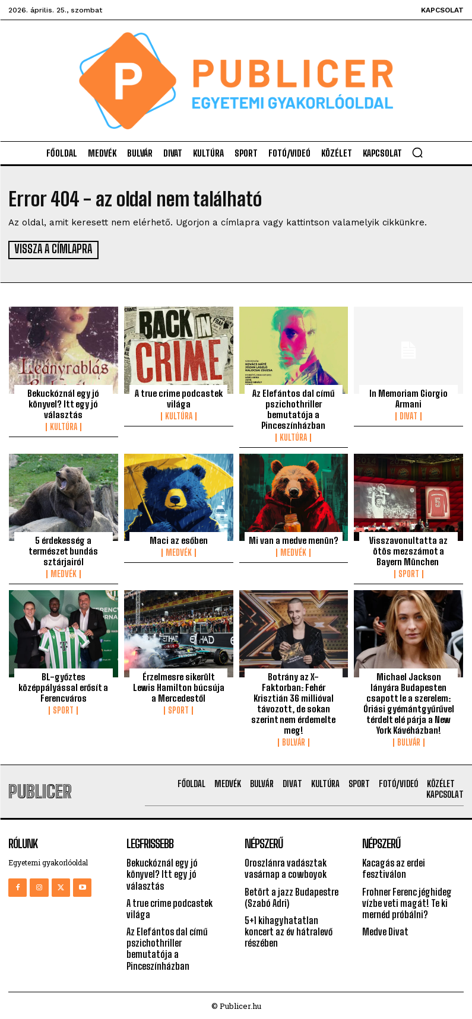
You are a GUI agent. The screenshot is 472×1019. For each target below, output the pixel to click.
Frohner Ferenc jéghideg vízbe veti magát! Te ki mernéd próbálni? (407, 902)
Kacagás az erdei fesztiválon (393, 867)
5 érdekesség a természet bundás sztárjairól (63, 550)
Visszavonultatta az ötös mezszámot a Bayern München (408, 550)
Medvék (63, 573)
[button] (417, 152)
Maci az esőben (179, 539)
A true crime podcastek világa (179, 397)
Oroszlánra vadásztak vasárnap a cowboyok (286, 867)
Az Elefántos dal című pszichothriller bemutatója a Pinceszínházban (293, 408)
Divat (408, 415)
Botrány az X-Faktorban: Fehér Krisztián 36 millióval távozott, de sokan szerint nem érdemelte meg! (293, 702)
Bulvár (293, 741)
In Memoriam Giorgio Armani (408, 397)
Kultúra (63, 426)
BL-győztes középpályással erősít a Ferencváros (63, 686)
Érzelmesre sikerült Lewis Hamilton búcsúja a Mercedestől (178, 686)
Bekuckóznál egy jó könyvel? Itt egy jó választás (63, 403)
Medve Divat (385, 930)
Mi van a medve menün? (293, 539)
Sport (408, 573)
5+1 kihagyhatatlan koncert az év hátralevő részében (288, 930)
